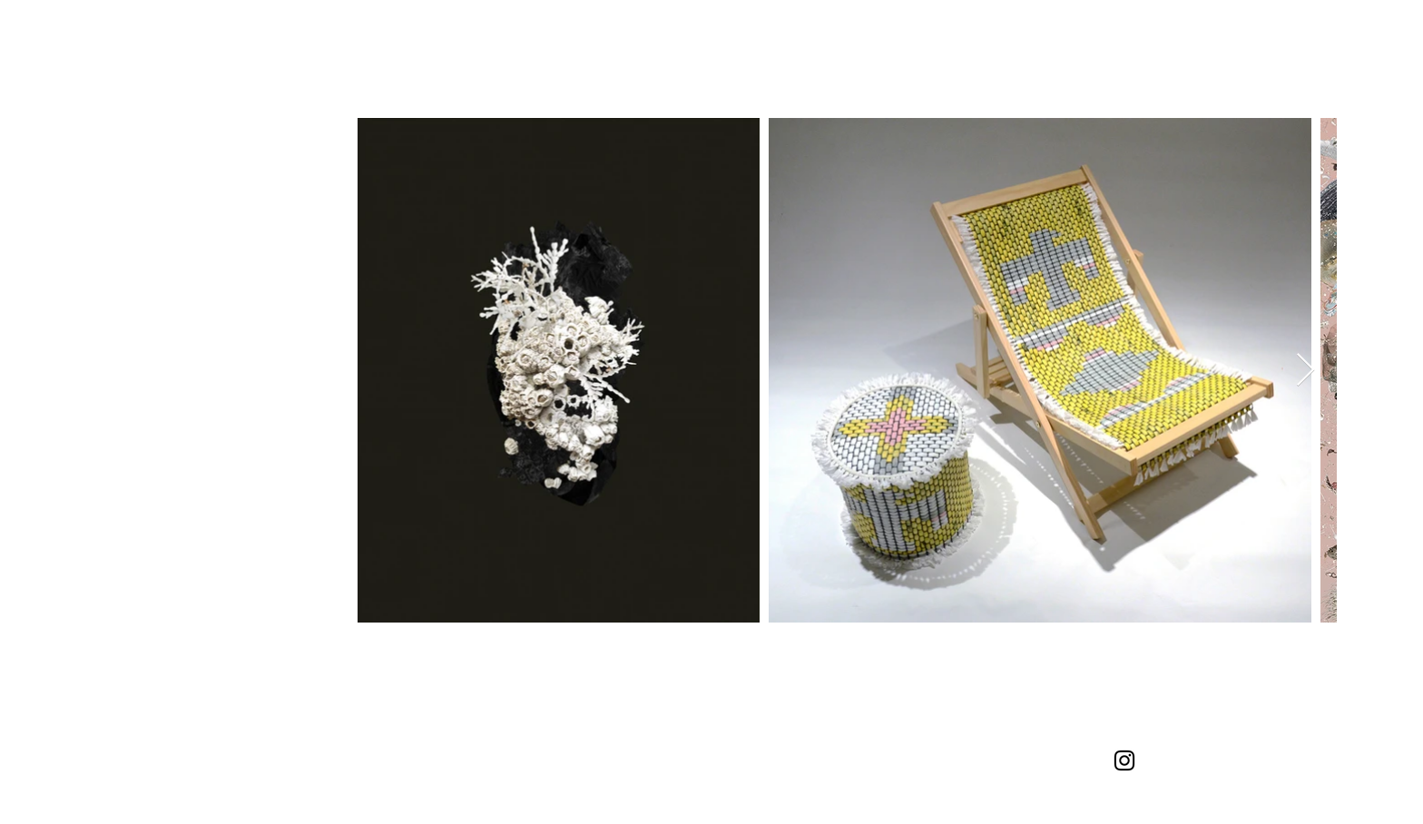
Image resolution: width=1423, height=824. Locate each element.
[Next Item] (1305, 370)
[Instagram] (1124, 760)
